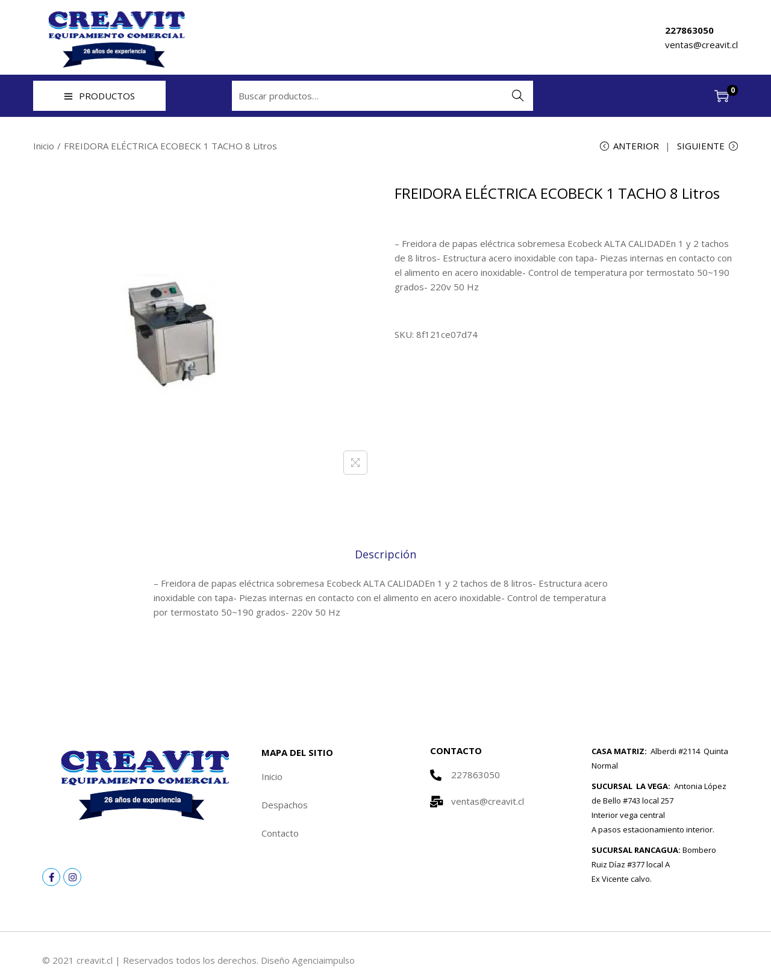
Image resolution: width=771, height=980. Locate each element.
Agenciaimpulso (324, 961)
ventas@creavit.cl (701, 45)
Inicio (43, 146)
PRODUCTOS (99, 96)
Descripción (385, 554)
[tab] (385, 554)
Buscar (518, 96)
